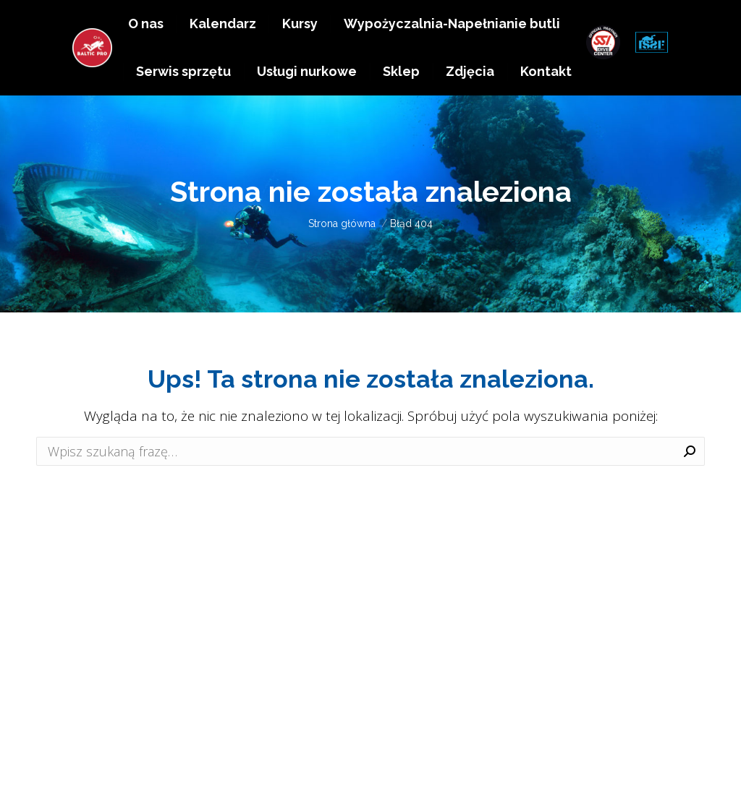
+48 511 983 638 (551, 20)
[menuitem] (145, 58)
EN (649, 20)
